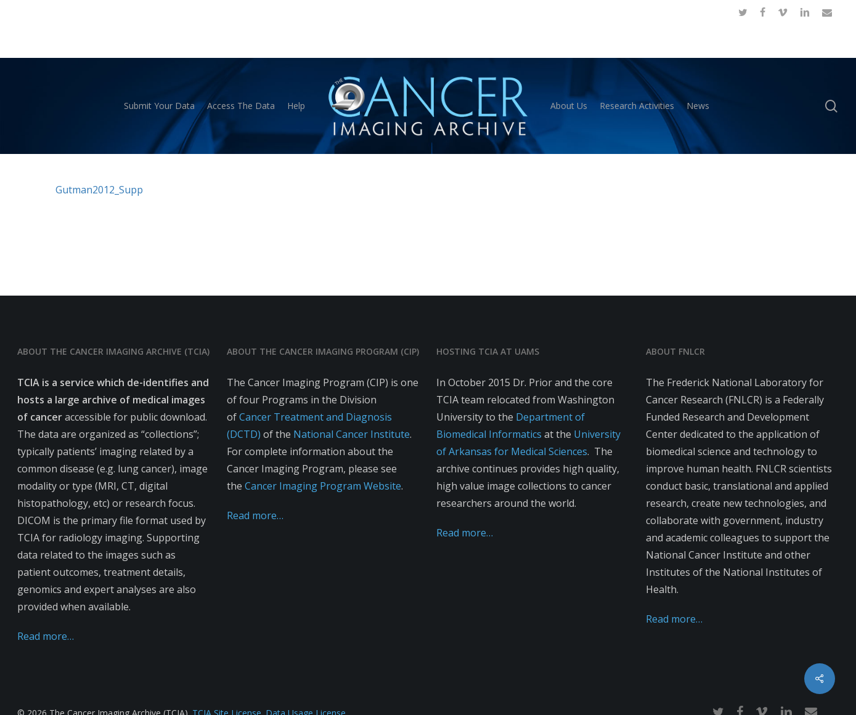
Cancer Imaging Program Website (323, 486)
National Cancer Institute (351, 434)
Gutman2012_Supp (99, 189)
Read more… (45, 636)
